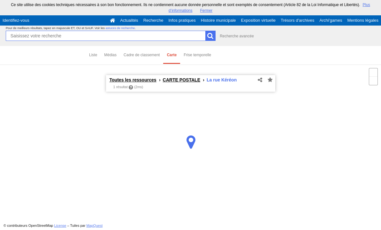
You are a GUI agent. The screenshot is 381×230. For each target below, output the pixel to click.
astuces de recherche (120, 28)
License (60, 225)
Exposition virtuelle (258, 20)
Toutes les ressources (133, 79)
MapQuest (94, 225)
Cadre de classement (142, 55)
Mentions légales (362, 20)
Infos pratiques (182, 20)
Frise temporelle (197, 55)
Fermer (206, 10)
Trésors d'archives (297, 20)
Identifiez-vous (16, 20)
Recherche (153, 20)
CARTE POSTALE (181, 79)
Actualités (129, 20)
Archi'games (330, 20)
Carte (172, 55)
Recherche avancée (237, 36)
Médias (110, 55)
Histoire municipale (218, 20)
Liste (93, 55)
